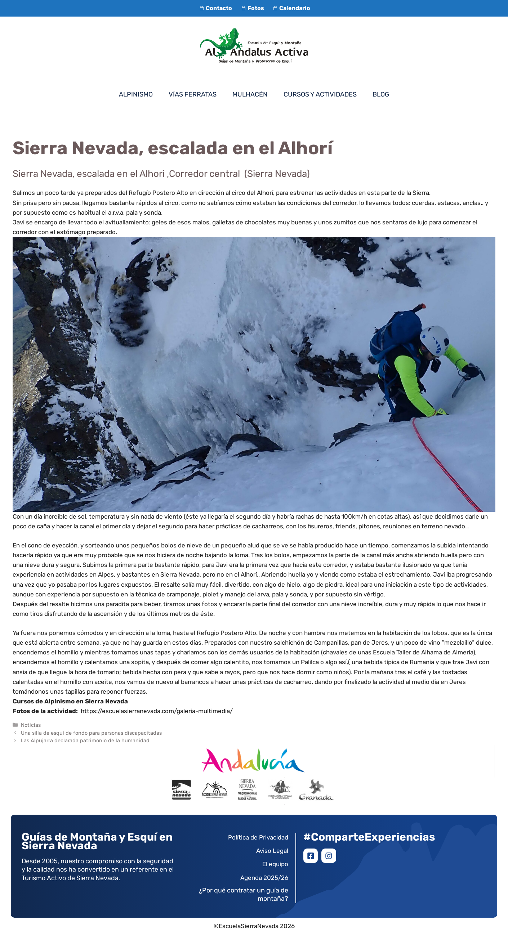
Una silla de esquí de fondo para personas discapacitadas (91, 733)
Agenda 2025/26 (264, 877)
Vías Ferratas (193, 94)
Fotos (251, 8)
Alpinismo (136, 94)
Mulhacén (250, 94)
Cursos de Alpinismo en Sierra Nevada (70, 701)
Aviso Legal (272, 850)
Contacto (215, 8)
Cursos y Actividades (320, 94)
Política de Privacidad (258, 837)
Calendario (290, 8)
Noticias (31, 725)
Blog (381, 94)
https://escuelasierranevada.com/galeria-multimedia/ (157, 711)
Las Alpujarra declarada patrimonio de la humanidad (85, 740)
